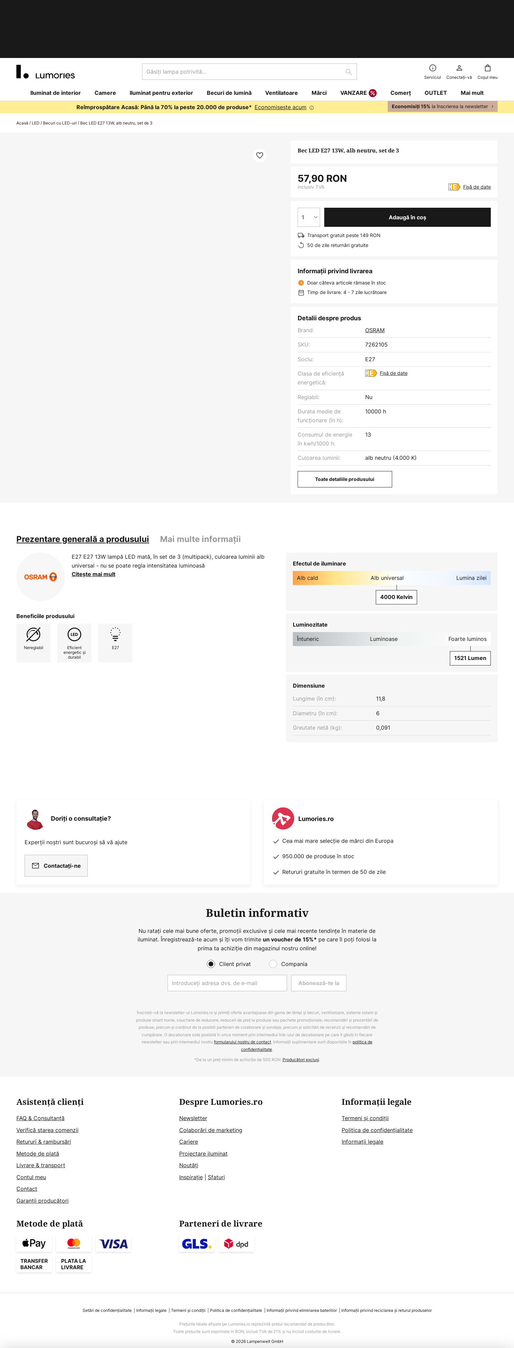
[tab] (82, 489)
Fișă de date (477, 137)
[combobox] (249, 22)
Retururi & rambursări (43, 1130)
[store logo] (45, 22)
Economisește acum (280, 57)
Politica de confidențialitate (377, 1119)
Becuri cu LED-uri (60, 73)
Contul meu (31, 1166)
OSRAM (375, 280)
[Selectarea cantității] (309, 167)
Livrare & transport (40, 1154)
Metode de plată (37, 1142)
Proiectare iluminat (203, 1142)
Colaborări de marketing (210, 1119)
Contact (26, 1178)
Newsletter (193, 1107)
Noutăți (188, 1154)
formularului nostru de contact (242, 1031)
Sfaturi (216, 1166)
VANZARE (358, 43)
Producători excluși (301, 1049)
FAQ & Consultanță (40, 1107)
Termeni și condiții (365, 1107)
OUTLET (436, 43)
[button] (260, 106)
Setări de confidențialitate (107, 1300)
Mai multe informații (200, 489)
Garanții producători (42, 1189)
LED (36, 73)
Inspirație (191, 1166)
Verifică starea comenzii (47, 1119)
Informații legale (362, 1130)
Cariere (188, 1130)
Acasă (22, 73)
